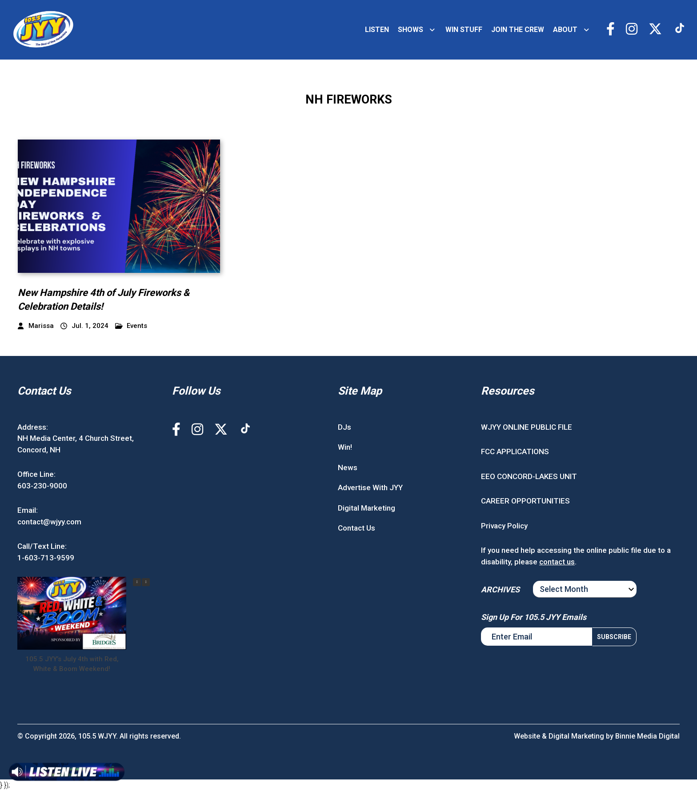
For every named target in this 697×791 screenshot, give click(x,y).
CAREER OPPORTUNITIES (525, 500)
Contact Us (356, 527)
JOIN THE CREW (517, 29)
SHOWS (410, 29)
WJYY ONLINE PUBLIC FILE (526, 427)
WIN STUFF (463, 29)
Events (131, 326)
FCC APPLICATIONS (515, 451)
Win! (345, 447)
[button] (146, 582)
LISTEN (377, 29)
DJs (344, 427)
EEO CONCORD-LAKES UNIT (529, 476)
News (347, 467)
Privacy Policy (504, 525)
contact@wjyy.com (49, 521)
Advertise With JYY (370, 487)
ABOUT (565, 29)
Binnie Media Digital (647, 736)
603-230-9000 (42, 485)
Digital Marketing (366, 507)
